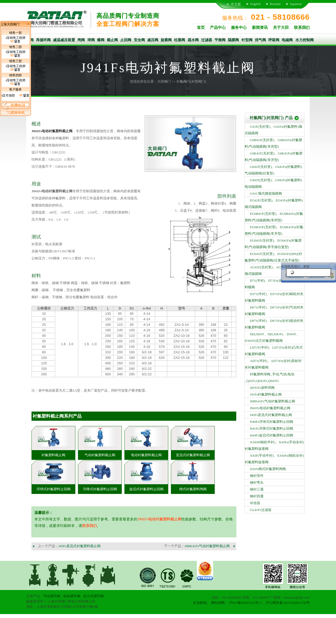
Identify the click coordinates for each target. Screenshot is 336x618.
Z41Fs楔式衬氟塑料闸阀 (268, 469)
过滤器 (206, 40)
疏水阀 (193, 40)
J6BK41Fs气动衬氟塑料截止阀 (207, 546)
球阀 (91, 40)
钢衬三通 (257, 489)
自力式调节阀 (93, 596)
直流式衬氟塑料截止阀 (193, 455)
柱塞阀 (179, 40)
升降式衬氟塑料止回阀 (100, 489)
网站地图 (218, 603)
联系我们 (302, 27)
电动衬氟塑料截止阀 (146, 455)
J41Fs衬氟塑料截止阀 (266, 394)
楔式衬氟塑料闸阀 (193, 489)
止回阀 (125, 40)
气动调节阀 (51, 596)
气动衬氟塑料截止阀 (100, 455)
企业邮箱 (200, 603)
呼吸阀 (273, 40)
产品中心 (218, 27)
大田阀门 (164, 81)
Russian (275, 4)
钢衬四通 (257, 496)
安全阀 (139, 40)
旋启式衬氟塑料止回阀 (146, 489)
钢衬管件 (257, 476)
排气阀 (260, 40)
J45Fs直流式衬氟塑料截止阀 (80, 546)
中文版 (236, 4)
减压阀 (152, 40)
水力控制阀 (304, 40)
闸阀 (81, 40)
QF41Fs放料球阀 (262, 388)
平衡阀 (219, 40)
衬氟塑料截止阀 (53, 455)
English (255, 4)
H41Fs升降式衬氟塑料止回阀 (271, 428)
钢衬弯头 (257, 482)
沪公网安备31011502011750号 (288, 603)
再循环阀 (43, 40)
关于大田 (281, 27)
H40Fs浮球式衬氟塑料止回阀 (271, 422)
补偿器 (255, 503)
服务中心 (239, 27)
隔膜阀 (233, 40)
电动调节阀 (71, 596)
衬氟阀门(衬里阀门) (191, 81)
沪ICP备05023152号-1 (245, 603)
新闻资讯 (260, 27)
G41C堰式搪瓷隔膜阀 (266, 193)
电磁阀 (287, 40)
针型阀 (247, 40)
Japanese (296, 4)
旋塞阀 (166, 40)
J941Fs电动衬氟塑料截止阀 (52, 131)
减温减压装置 (64, 40)
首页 (201, 27)
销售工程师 (15, 39)
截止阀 (112, 40)
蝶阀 (100, 40)
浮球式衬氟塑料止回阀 (53, 489)
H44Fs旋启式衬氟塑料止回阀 (271, 435)
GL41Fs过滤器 (260, 510)
